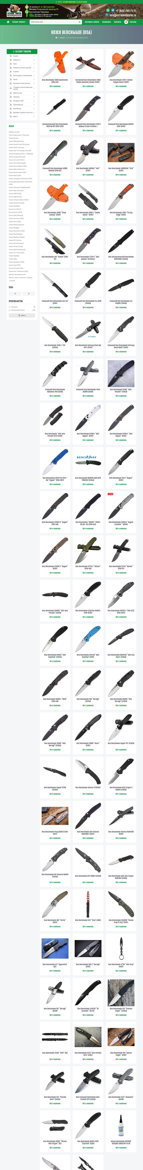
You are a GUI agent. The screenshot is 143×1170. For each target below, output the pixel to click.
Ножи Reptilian (14, 256)
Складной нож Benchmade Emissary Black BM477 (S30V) (121, 346)
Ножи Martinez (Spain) (16, 237)
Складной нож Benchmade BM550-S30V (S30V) (121, 125)
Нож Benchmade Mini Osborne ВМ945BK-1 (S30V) (88, 833)
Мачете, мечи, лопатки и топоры (20, 277)
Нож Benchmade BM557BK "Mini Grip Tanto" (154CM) (121, 656)
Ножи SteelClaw (14, 206)
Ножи (62, 38)
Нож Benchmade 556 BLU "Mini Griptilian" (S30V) (88, 656)
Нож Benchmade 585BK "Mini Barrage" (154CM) (55, 744)
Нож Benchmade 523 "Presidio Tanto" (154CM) (55, 1098)
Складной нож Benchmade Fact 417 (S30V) (55, 302)
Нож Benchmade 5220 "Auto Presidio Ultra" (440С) (88, 1054)
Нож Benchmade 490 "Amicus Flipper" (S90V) (121, 1054)
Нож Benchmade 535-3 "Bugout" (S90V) (121, 479)
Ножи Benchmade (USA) (17, 172)
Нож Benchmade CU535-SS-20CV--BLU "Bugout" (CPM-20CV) (55, 479)
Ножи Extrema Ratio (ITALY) (19, 200)
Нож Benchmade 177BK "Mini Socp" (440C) (121, 965)
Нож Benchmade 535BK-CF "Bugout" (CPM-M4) (55, 523)
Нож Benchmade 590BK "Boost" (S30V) (88, 744)
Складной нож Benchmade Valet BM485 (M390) (88, 390)
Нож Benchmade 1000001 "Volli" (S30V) (88, 169)
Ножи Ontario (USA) (16, 246)
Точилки (12, 281)
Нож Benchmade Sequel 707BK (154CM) (55, 788)
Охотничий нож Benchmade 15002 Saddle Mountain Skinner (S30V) (88, 81)
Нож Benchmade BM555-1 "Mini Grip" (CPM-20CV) (121, 612)
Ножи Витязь (14, 138)
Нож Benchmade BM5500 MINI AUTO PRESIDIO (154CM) (88, 479)
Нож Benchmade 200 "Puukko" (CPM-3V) (55, 258)
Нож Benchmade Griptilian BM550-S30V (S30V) (88, 612)
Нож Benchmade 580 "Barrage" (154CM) (88, 700)
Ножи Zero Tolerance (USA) (18, 271)
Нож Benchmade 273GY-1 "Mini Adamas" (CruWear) (88, 258)
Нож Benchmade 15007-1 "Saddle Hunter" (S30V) (88, 213)
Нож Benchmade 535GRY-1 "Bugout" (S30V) (55, 567)
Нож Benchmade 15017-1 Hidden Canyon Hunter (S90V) (121, 81)
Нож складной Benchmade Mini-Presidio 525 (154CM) (88, 1098)
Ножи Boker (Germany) (17, 169)
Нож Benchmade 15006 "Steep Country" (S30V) (55, 213)
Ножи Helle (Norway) (16, 215)
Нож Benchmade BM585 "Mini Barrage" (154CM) (121, 700)
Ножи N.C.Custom (15, 240)
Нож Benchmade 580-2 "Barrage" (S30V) (88, 965)
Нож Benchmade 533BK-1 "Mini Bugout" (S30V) (88, 435)
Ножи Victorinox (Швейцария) (19, 187)
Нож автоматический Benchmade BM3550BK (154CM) (121, 258)
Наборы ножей (14, 132)
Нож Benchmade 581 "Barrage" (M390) (55, 1010)
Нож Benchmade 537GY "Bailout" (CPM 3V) (121, 567)
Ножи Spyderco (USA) (16, 262)
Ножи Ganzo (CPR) (15, 212)
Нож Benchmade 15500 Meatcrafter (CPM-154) (55, 81)
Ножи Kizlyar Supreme (16, 225)
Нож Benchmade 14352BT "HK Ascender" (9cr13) (88, 1010)
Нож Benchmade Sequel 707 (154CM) (121, 743)
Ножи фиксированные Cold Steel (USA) (20, 183)
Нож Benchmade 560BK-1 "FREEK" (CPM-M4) (55, 700)
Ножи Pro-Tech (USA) (16, 253)
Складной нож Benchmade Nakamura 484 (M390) (55, 390)
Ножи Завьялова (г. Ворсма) (19, 135)
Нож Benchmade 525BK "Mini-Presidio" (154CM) (121, 390)
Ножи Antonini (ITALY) (17, 160)
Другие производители (17, 274)
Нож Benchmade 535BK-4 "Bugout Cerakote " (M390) (121, 523)
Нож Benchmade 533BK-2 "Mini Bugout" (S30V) (121, 435)
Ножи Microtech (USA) (17, 231)
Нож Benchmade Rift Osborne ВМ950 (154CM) (55, 875)
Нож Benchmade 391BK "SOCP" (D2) (55, 1053)
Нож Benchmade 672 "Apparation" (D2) (55, 965)
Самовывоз (106, 22)
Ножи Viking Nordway (16, 141)
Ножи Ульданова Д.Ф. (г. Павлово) (21, 154)
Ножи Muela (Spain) (15, 234)
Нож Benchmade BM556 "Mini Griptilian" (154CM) (55, 656)
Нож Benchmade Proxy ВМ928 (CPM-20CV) (55, 833)
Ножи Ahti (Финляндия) (17, 163)
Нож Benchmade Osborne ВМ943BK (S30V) (121, 833)
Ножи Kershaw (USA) (16, 218)
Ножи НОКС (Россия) (16, 147)
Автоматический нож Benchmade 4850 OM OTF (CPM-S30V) (55, 125)
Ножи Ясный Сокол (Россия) (19, 144)
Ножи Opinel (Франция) (17, 250)
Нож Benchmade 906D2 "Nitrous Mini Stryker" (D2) (55, 1142)
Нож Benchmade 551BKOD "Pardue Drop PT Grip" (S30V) (121, 921)
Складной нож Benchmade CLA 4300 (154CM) (88, 302)
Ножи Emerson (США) (16, 203)
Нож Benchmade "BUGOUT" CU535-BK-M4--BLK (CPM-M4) (88, 523)
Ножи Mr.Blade (14, 228)
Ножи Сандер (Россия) (17, 157)
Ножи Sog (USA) (14, 265)
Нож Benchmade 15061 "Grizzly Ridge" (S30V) (121, 213)
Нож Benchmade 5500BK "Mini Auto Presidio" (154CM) (55, 612)
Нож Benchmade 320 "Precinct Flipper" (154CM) (121, 1010)
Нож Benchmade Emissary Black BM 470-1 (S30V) (88, 346)
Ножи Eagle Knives (15, 197)
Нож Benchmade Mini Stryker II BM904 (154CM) (121, 788)
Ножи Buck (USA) (15, 175)
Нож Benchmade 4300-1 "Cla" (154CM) (55, 346)
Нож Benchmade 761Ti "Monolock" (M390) (121, 1098)
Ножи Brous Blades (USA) (18, 166)
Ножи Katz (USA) (15, 222)
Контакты (117, 22)
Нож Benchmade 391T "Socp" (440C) (88, 920)
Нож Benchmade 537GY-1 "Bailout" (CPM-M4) (88, 567)
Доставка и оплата (92, 22)
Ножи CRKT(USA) (15, 194)
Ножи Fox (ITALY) (15, 209)
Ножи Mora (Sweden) (16, 243)
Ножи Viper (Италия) (16, 190)
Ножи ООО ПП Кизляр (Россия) (20, 151)
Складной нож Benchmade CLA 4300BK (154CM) (121, 302)
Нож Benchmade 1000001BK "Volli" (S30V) (121, 169)
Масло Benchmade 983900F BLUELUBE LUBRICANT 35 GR (121, 1142)
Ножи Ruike (13, 259)
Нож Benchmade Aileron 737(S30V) (88, 787)
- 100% (110, 494)
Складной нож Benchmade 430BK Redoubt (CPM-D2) (55, 169)
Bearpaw (15, 307)
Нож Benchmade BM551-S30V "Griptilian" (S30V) (88, 1142)
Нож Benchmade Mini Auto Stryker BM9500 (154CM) (121, 877)
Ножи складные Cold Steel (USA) (20, 179)
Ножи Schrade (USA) (16, 268)
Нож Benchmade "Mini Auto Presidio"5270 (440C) (55, 435)
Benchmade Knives (18, 310)
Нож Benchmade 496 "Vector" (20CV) (55, 921)
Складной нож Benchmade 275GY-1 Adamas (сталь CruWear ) (88, 125)
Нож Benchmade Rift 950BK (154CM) (88, 876)
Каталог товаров (18, 22)
